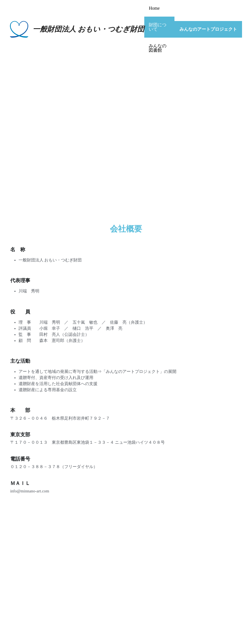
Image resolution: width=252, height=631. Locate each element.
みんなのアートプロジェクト (208, 29)
